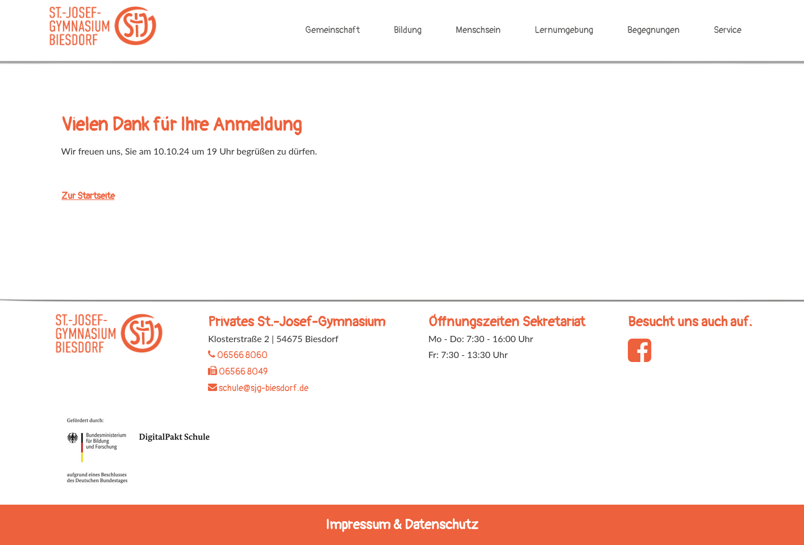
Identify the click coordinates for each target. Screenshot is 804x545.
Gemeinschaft (332, 30)
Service (727, 30)
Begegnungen (653, 30)
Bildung (408, 30)
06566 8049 (238, 371)
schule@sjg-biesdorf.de (258, 388)
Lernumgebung (564, 30)
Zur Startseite (88, 196)
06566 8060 (238, 355)
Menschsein (478, 30)
